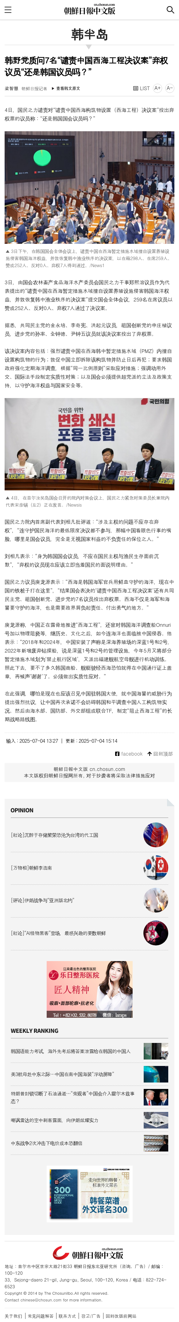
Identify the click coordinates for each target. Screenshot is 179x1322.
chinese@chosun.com (41, 1300)
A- (170, 87)
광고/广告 (91, 1316)
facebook (128, 754)
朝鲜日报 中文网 (89, 9)
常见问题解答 (41, 1316)
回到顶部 (160, 754)
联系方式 (67, 1316)
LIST (141, 88)
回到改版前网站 (121, 1316)
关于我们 (13, 1316)
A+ (157, 87)
